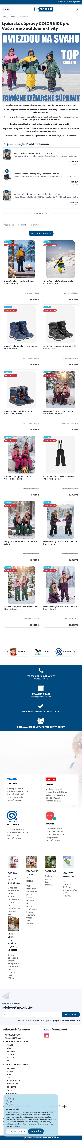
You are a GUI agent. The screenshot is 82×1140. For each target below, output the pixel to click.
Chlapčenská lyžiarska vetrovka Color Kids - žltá (19, 282)
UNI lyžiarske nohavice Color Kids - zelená (20, 542)
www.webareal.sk (51, 1137)
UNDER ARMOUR (13, 1080)
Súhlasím (36, 1131)
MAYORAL (11, 1051)
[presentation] (7, 652)
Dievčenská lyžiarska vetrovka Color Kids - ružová (21, 608)
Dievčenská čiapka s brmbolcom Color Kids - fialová (58, 412)
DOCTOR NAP (12, 1084)
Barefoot (50, 871)
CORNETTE (11, 1087)
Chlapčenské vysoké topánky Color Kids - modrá (20, 347)
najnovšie (35, 225)
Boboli (50, 823)
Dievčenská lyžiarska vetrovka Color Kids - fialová (60, 608)
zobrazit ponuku (14, 800)
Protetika (13, 824)
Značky (13, 16)
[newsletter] (71, 1014)
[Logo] (43, 9)
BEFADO (10, 1045)
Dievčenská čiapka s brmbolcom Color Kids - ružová (19, 477)
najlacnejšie (9, 225)
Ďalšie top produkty (41, 213)
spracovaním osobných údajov (42, 1020)
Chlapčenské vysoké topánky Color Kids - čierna (60, 347)
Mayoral (12, 783)
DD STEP (10, 1057)
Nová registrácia (74, 2)
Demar (49, 784)
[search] (77, 9)
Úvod (4, 16)
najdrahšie (22, 225)
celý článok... (12, 915)
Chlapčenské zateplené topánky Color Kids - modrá (19, 412)
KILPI (8, 1077)
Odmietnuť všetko (17, 1131)
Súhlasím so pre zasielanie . (48, 1020)
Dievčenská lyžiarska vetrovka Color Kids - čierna (60, 542)
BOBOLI (10, 1071)
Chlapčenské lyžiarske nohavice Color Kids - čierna (58, 477)
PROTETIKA (11, 1054)
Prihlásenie (61, 2)
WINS (9, 1061)
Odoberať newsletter (17, 1008)
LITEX (9, 1074)
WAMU (9, 1090)
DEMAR (10, 1048)
